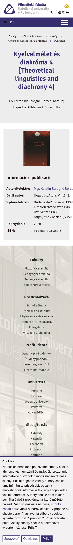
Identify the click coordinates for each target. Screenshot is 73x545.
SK (5, 22)
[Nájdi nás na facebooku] (56, 12)
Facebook (36, 444)
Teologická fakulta (36, 279)
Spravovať (11, 538)
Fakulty (12, 36)
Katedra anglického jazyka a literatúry (27, 40)
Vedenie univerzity (36, 401)
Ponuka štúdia (36, 305)
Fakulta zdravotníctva (36, 285)
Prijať (47, 538)
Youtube (36, 455)
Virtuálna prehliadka (36, 332)
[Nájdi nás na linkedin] (67, 12)
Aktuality (36, 433)
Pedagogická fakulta (36, 274)
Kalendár (36, 438)
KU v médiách (36, 412)
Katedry (53, 36)
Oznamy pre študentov (36, 353)
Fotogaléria (36, 327)
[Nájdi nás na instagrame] (64, 12)
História (36, 396)
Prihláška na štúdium (36, 311)
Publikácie (59, 40)
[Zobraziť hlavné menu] (64, 22)
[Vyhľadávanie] (51, 12)
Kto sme (36, 390)
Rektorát (36, 407)
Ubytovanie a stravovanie (36, 316)
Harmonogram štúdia (37, 364)
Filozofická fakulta (32, 36)
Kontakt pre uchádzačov (36, 322)
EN (12, 22)
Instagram (36, 449)
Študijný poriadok (36, 359)
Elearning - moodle (36, 370)
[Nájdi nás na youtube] (60, 12)
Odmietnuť (30, 538)
